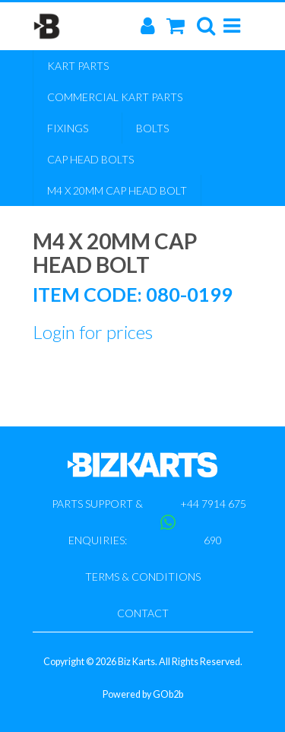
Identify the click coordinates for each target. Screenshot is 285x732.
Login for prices (93, 332)
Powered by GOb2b (143, 694)
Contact (143, 613)
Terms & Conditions (143, 576)
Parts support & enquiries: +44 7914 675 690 (149, 522)
